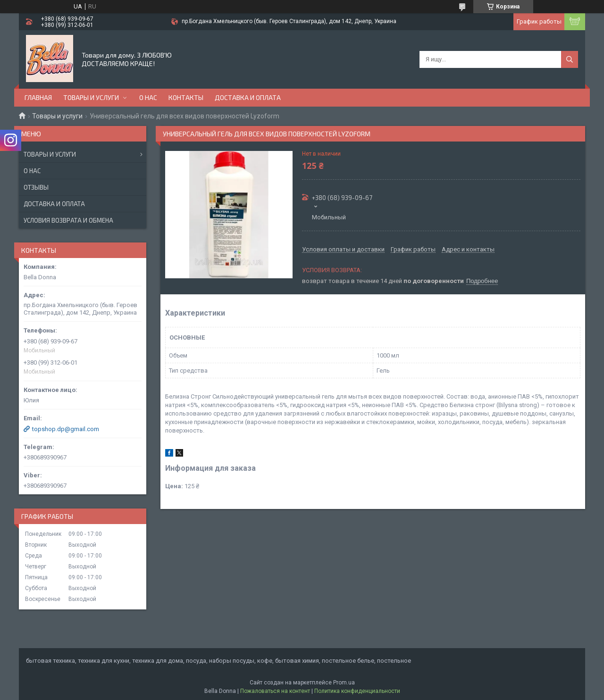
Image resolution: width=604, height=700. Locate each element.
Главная (38, 97)
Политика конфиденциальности (357, 691)
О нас (148, 97)
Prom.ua (344, 682)
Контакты (185, 97)
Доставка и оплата (248, 97)
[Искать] (569, 59)
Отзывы (36, 187)
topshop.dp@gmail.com (65, 429)
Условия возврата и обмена (68, 220)
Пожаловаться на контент (275, 691)
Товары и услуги (91, 97)
